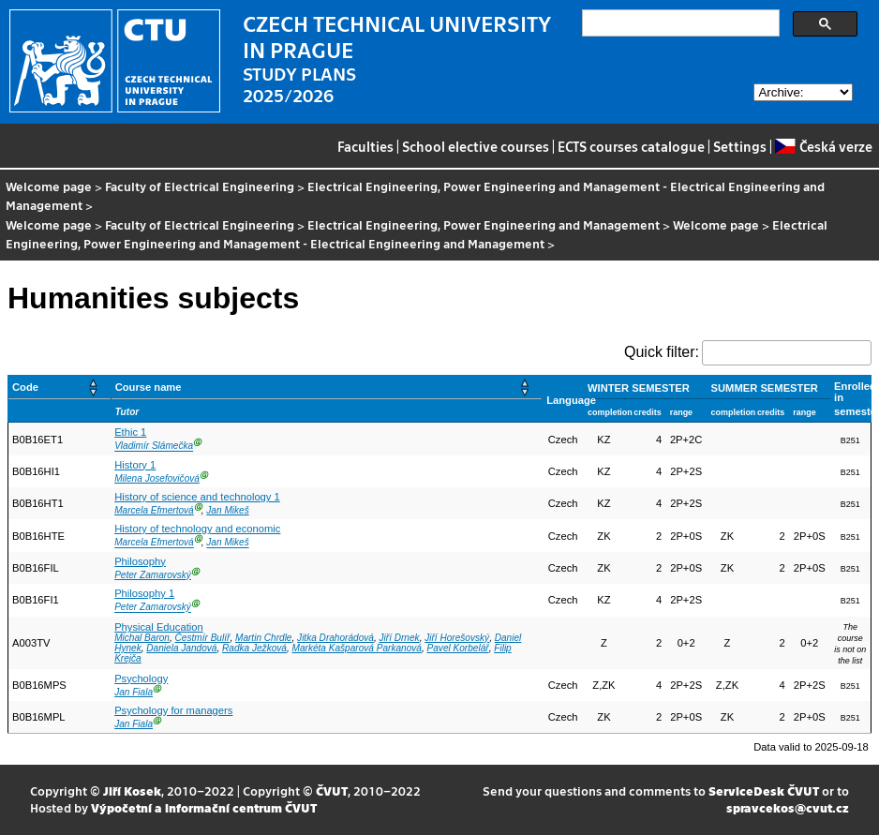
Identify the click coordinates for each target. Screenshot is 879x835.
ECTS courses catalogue (631, 146)
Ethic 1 (130, 432)
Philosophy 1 (144, 593)
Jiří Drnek (400, 638)
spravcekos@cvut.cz (787, 807)
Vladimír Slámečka (153, 446)
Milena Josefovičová (157, 478)
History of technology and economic (197, 528)
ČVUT (332, 790)
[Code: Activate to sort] (60, 387)
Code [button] (25, 387)
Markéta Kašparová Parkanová (357, 648)
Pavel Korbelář (458, 648)
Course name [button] (148, 387)
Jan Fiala (133, 692)
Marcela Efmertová (154, 510)
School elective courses (475, 146)
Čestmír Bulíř (203, 638)
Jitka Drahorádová (335, 638)
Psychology (141, 678)
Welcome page (49, 186)
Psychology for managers (173, 710)
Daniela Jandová (181, 648)
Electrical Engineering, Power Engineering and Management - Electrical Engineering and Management (415, 195)
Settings (740, 146)
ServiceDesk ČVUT (763, 790)
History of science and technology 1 (197, 496)
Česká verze (823, 146)
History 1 (135, 464)
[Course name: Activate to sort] (327, 387)
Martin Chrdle (263, 638)
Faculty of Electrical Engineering (199, 186)
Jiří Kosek (132, 790)
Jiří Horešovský (457, 638)
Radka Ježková (254, 648)
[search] (679, 23)
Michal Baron (142, 638)
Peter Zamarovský (152, 575)
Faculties (365, 146)
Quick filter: (661, 352)
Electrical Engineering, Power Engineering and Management (483, 224)
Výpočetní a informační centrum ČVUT (204, 807)
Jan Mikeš (227, 510)
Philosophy (140, 561)
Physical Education (158, 627)
